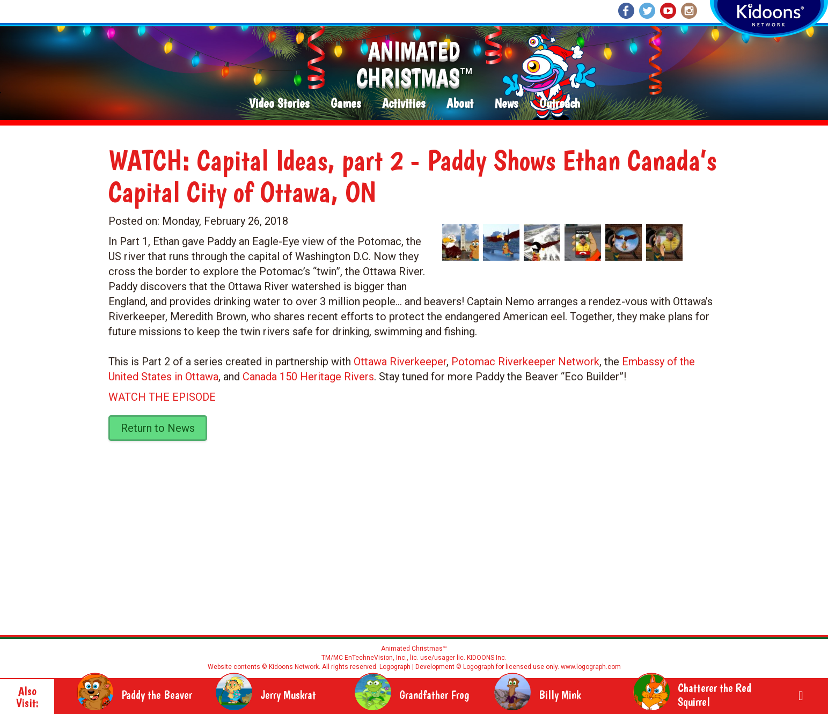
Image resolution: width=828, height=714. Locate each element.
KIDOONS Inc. (487, 657)
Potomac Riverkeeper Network (525, 361)
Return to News (158, 428)
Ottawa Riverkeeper (400, 361)
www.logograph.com (590, 667)
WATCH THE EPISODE (162, 397)
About (459, 104)
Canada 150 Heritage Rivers (308, 376)
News (506, 104)
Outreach (559, 104)
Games (346, 104)
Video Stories (279, 104)
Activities (403, 104)
